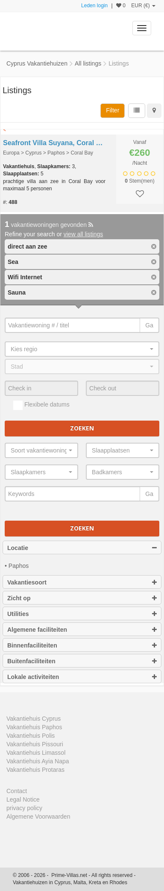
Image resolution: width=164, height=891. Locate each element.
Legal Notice (23, 799)
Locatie (82, 548)
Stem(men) (139, 181)
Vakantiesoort (82, 582)
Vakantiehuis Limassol (35, 752)
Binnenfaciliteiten (82, 645)
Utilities (82, 614)
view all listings (83, 234)
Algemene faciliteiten (82, 629)
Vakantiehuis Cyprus (33, 718)
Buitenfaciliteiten (82, 661)
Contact (16, 791)
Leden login (94, 6)
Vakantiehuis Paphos (34, 727)
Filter (112, 110)
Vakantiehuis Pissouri (34, 744)
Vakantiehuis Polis (30, 735)
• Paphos (17, 565)
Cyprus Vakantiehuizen (36, 63)
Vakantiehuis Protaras (35, 769)
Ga (149, 325)
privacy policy (24, 808)
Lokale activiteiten (82, 677)
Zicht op (82, 598)
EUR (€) (143, 6)
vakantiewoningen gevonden (49, 224)
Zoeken (82, 428)
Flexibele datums (41, 405)
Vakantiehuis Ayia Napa (37, 761)
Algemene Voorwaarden (38, 816)
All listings (88, 63)
